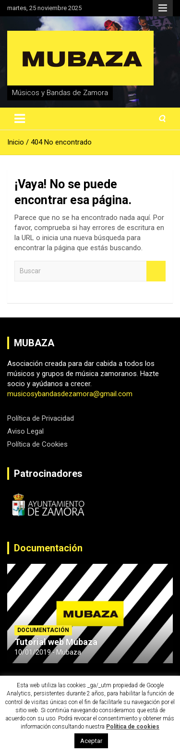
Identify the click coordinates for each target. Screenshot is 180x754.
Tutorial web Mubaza (55, 642)
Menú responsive (163, 8)
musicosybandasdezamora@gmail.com (69, 393)
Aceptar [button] (91, 740)
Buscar (156, 271)
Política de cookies (132, 726)
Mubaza (68, 652)
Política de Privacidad (40, 418)
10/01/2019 (32, 652)
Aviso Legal (25, 431)
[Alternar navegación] (19, 119)
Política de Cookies (37, 444)
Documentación (48, 548)
